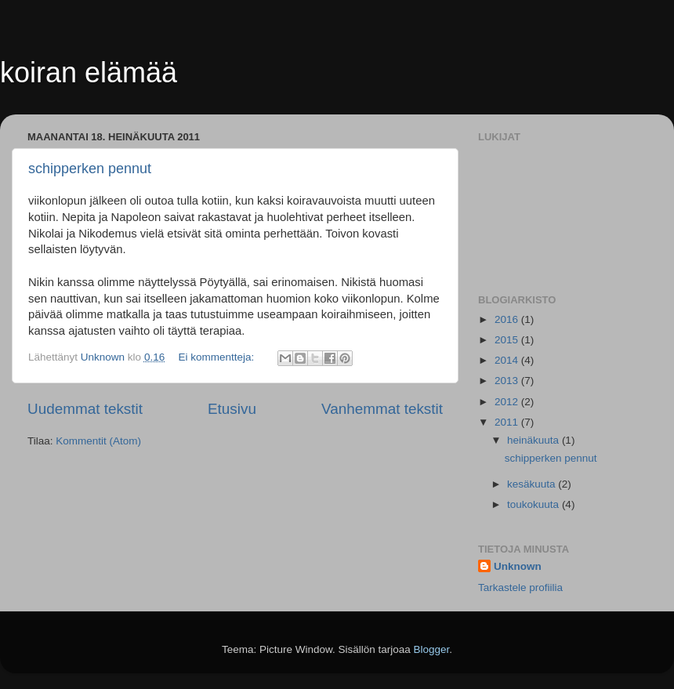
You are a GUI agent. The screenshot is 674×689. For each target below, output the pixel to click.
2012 (508, 402)
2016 (508, 319)
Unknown (518, 566)
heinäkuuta (534, 440)
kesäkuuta (532, 484)
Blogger (432, 649)
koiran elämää (88, 72)
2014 (508, 360)
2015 (508, 340)
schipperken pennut (89, 168)
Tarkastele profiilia (520, 587)
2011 (508, 422)
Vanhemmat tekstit (382, 409)
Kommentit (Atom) (98, 441)
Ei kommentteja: (217, 357)
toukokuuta (534, 504)
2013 (508, 380)
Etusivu (232, 409)
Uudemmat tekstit (85, 409)
